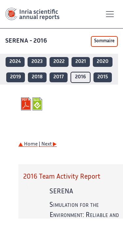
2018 (37, 77)
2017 (58, 77)
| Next (48, 144)
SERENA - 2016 (26, 41)
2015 (102, 77)
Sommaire (104, 41)
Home (28, 144)
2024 (15, 62)
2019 (15, 77)
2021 (80, 62)
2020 (103, 62)
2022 (59, 62)
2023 (37, 62)
